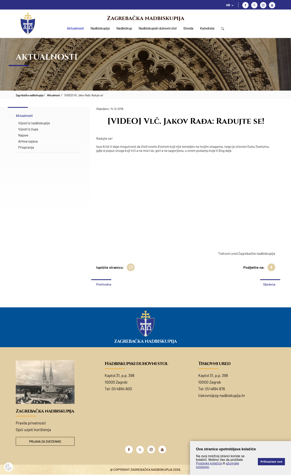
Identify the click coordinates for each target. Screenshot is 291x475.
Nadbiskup (124, 28)
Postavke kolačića (209, 463)
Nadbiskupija (100, 28)
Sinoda (188, 28)
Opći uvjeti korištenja (33, 429)
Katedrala (207, 28)
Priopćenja (26, 147)
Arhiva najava (28, 141)
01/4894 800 (122, 388)
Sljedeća (269, 284)
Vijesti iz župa (28, 129)
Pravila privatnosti (31, 423)
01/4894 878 (215, 388)
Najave (23, 135)
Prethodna (103, 284)
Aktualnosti (75, 28)
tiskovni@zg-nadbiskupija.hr (221, 395)
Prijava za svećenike (45, 441)
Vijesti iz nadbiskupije (34, 123)
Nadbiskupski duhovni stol (158, 28)
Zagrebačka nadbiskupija (145, 18)
